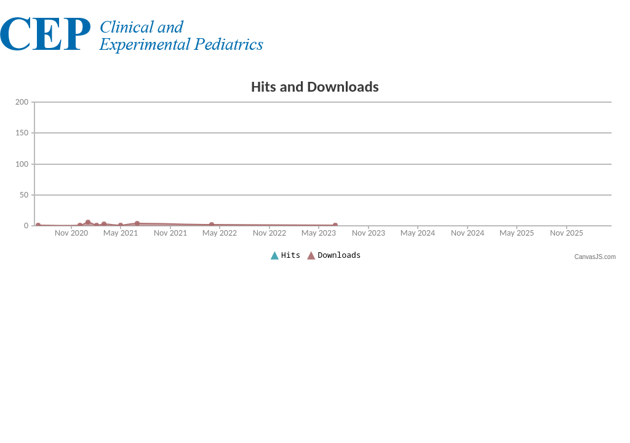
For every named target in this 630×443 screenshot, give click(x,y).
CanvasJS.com (595, 256)
